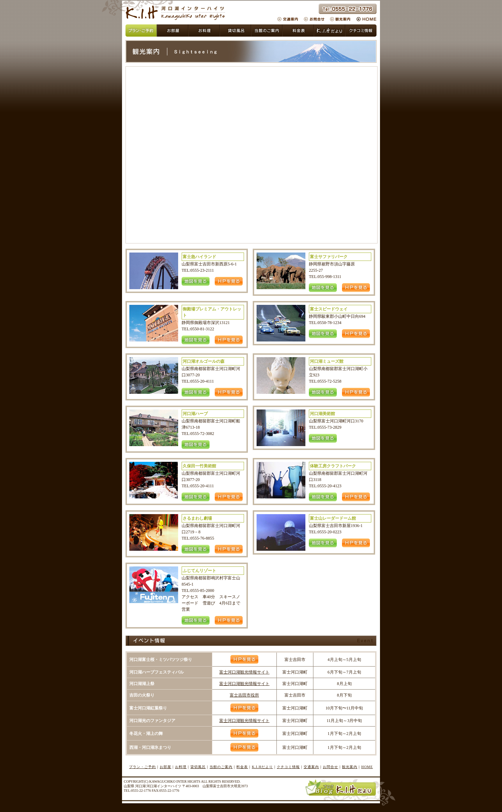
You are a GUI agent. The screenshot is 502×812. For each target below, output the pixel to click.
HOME (365, 19)
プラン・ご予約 (141, 30)
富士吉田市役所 (244, 695)
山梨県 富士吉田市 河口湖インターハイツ (175, 12)
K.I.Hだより (262, 767)
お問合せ (315, 19)
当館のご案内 (266, 30)
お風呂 (235, 30)
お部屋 (172, 30)
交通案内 (289, 19)
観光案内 (341, 19)
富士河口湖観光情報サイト (244, 672)
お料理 (181, 767)
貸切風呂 (204, 30)
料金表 (298, 30)
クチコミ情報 (360, 30)
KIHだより (329, 30)
